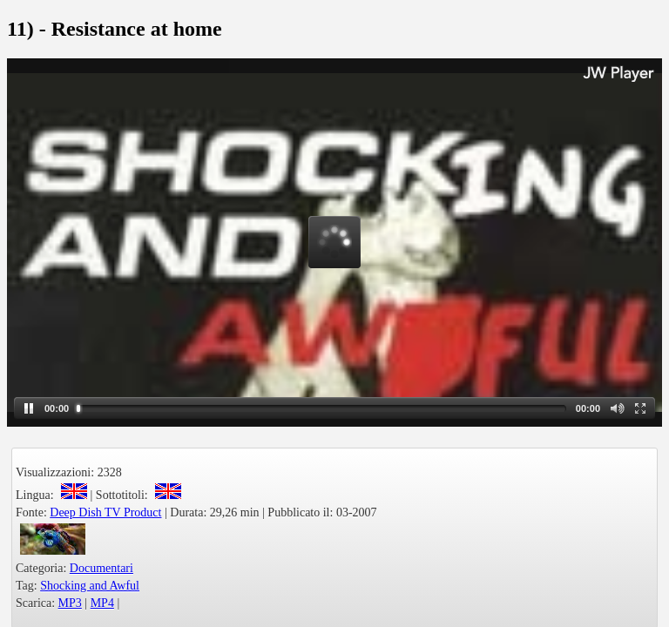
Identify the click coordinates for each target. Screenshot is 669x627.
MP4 (102, 603)
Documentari (101, 568)
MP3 (70, 603)
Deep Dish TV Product (105, 512)
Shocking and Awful (89, 585)
